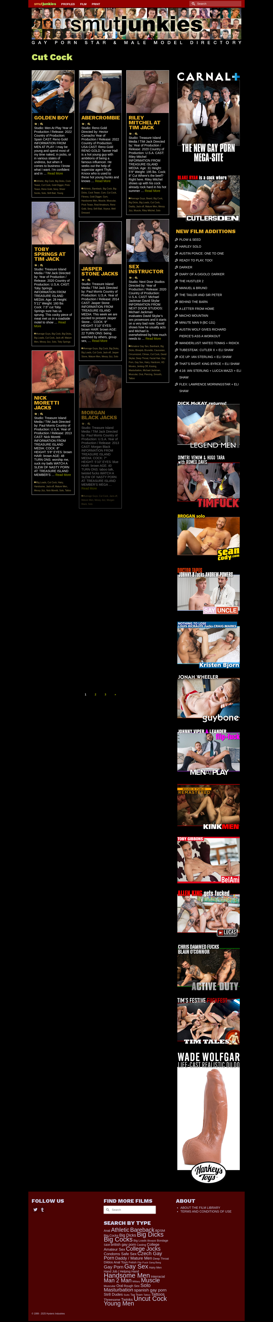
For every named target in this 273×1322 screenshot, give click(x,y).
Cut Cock (45, 185)
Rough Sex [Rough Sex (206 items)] (131, 1286)
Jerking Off (142, 366)
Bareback (96, 188)
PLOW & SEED (190, 239)
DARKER (185, 267)
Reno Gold (46, 189)
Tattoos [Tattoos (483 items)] (158, 1294)
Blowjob (139, 350)
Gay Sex (139, 362)
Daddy (132, 206)
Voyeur (106, 209)
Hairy (147, 362)
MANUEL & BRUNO (193, 288)
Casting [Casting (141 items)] (141, 1244)
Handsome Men (89, 200)
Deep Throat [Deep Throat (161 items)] (161, 1258)
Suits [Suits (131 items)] (127, 1294)
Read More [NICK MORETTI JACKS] (63, 475)
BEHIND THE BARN (193, 302)
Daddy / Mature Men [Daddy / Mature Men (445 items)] (133, 1258)
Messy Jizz (45, 342)
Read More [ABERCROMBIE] (102, 181)
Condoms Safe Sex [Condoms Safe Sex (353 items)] (120, 1254)
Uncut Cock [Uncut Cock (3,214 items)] (150, 1298)
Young (60, 193)
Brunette (149, 350)
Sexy (55, 189)
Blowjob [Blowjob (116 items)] (151, 1240)
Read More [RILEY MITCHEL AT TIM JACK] (152, 191)
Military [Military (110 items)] (136, 1281)
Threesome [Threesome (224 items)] (112, 1299)
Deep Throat (142, 358)
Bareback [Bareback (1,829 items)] (142, 1230)
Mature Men (151, 206)
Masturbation (135, 370)
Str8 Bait (51, 193)
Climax (145, 354)
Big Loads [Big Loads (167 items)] (139, 1240)
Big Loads (144, 202)
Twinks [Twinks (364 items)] (127, 1299)
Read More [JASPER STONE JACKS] (99, 341)
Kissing (152, 366)
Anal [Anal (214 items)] (107, 1230)
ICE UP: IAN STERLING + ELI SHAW (205, 357)
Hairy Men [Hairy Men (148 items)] (155, 1267)
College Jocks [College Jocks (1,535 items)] (143, 1249)
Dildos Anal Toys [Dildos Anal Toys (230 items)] (116, 1262)
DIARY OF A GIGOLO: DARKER (202, 274)
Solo (43, 193)
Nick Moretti (52, 490)
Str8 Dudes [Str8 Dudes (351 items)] (113, 1294)
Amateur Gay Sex (140, 346)
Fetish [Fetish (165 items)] (132, 1262)
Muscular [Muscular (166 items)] (110, 1286)
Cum (103, 192)
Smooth (157, 374)
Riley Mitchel (148, 210)
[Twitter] (35, 1209)
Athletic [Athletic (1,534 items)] (120, 1230)
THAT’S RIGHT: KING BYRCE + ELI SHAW (209, 364)
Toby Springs (64, 342)
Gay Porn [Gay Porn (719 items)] (113, 1266)
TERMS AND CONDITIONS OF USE (206, 1211)
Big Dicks (59, 181)
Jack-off (140, 206)
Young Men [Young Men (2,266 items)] (119, 1303)
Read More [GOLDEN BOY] (55, 173)
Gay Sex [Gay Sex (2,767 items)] (136, 1266)
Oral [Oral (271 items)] (119, 1286)
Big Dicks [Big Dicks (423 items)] (127, 1235)
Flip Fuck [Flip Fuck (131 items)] (142, 1262)
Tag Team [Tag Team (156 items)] (136, 1294)
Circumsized (135, 354)
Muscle (101, 200)
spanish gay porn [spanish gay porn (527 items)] (150, 1290)
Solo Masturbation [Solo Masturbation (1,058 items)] (127, 1287)
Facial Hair (155, 358)
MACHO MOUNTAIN (193, 315)
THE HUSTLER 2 (191, 281)
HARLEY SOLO (190, 246)
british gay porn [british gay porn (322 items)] (123, 1244)
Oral (141, 374)
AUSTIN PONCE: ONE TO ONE (201, 253)
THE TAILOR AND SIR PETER (200, 295)
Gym (105, 196)
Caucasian (159, 350)
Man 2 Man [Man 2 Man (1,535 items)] (118, 1280)
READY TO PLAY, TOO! (196, 260)
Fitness (85, 196)
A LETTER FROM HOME (196, 308)
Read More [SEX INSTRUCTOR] (153, 338)
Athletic (40, 181)
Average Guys (138, 198)
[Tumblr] (42, 1209)
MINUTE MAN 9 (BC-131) (197, 322)
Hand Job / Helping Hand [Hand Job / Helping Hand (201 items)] (121, 1271)
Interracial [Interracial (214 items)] (158, 1276)
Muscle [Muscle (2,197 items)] (150, 1280)
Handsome (39, 486)
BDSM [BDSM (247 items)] (160, 1230)
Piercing (148, 374)
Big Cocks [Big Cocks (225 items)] (111, 1235)
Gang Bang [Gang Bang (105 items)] (155, 1262)
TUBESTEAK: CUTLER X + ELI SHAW (206, 350)
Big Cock (49, 181)
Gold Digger (58, 185)
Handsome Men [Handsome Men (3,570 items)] (127, 1275)
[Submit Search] (192, 3)
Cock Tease (94, 192)
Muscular (111, 200)
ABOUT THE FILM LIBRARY (200, 1207)
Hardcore (155, 362)
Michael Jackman (151, 370)
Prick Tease (87, 205)
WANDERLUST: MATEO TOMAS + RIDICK (209, 343)
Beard (149, 198)
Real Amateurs (101, 205)
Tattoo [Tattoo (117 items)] (147, 1294)
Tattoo (132, 378)
